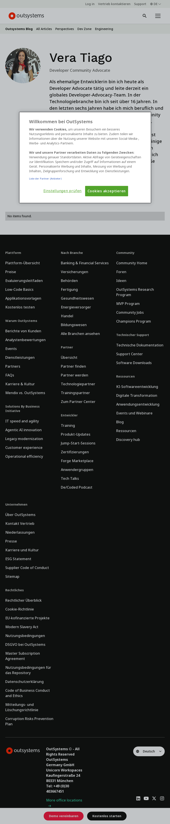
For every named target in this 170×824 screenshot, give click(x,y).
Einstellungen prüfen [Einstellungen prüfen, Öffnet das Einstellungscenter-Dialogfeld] (62, 191)
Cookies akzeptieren (107, 191)
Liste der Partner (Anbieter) (45, 178)
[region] (85, 158)
